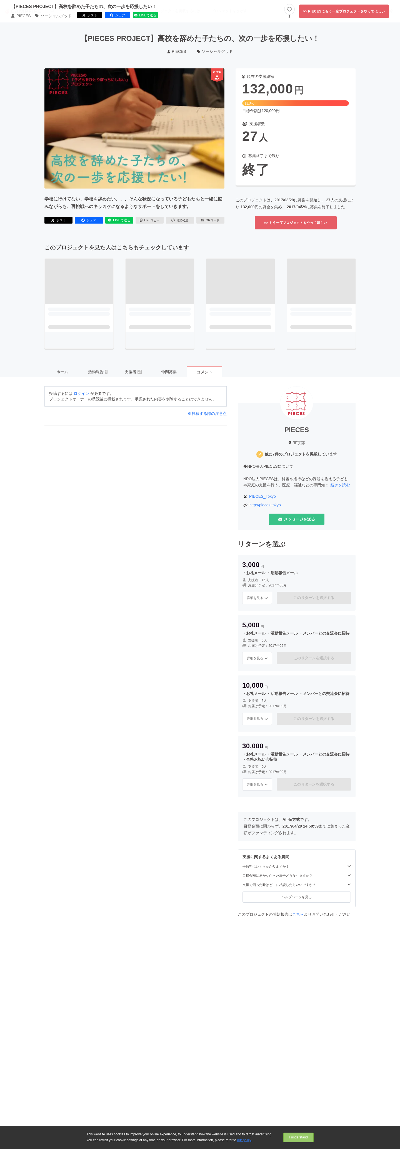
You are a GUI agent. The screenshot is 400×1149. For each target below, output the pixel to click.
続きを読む (340, 485)
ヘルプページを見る (297, 897)
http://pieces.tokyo (265, 505)
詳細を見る (257, 598)
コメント (204, 372)
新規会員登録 (382, 11)
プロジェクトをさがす (229, 11)
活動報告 (98, 372)
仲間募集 (169, 372)
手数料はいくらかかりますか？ (296, 866)
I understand (298, 1137)
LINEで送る (119, 220)
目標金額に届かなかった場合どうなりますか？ (296, 875)
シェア (88, 220)
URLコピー (149, 220)
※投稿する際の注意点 (207, 413)
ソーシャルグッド (215, 51)
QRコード (210, 220)
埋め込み (180, 220)
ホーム (62, 372)
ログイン (358, 11)
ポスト (58, 220)
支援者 (133, 372)
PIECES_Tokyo (262, 496)
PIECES (176, 51)
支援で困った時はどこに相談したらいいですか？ (296, 885)
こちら (298, 914)
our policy (244, 1140)
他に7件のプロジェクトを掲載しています (301, 454)
